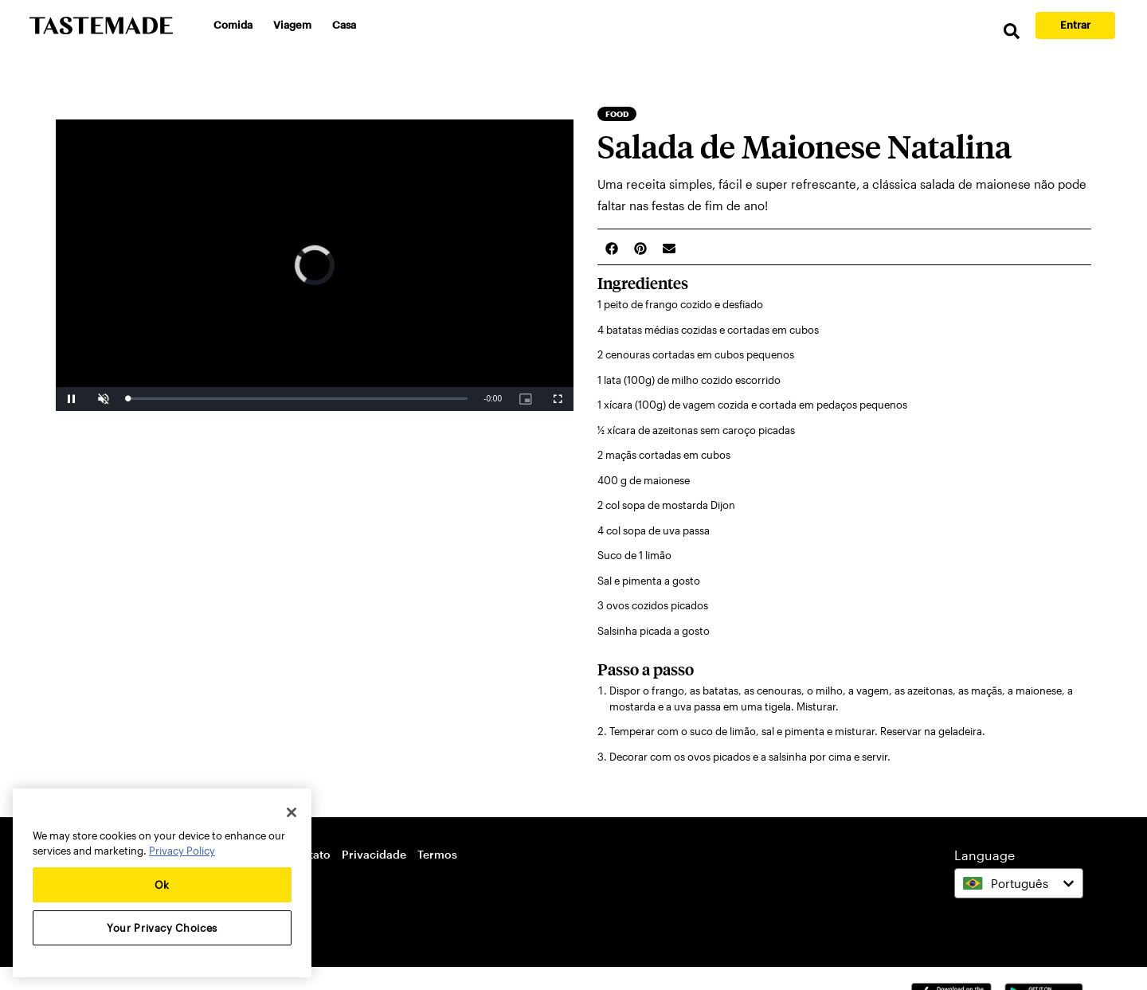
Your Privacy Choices (162, 928)
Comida (232, 24)
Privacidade (374, 854)
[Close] (291, 812)
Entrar (1075, 24)
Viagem (292, 24)
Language (984, 855)
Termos (437, 854)
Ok (162, 884)
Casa (344, 24)
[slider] (297, 398)
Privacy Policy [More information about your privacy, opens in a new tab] (182, 850)
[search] (1012, 31)
